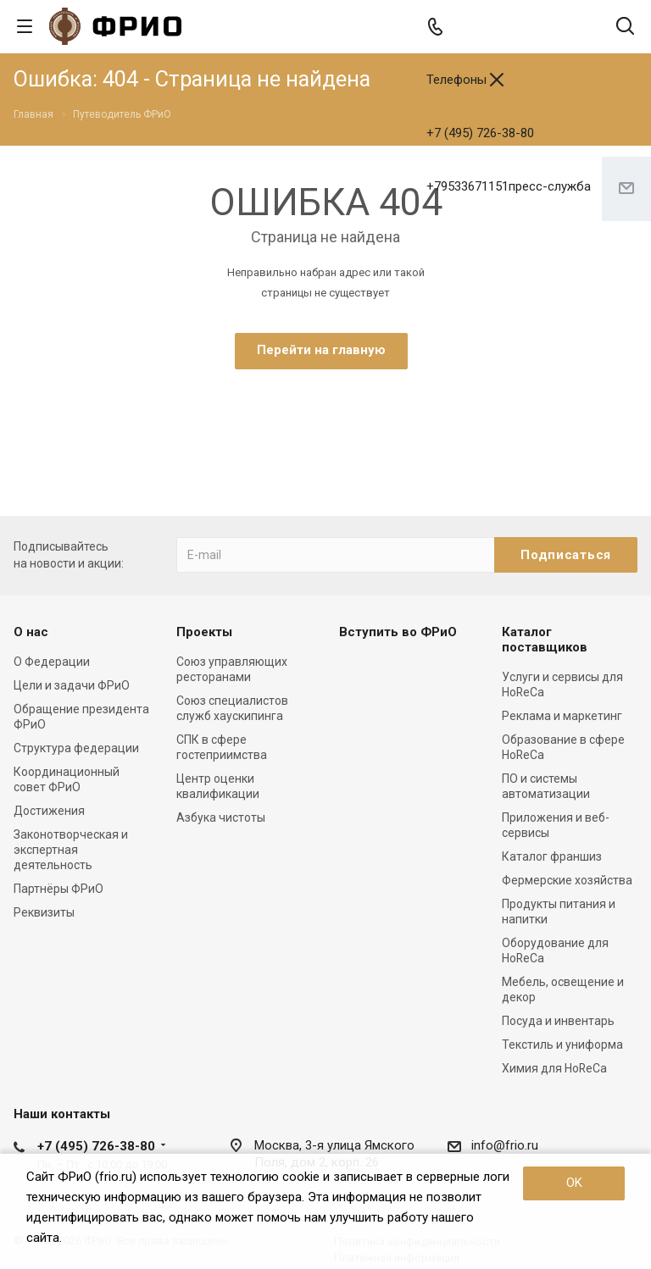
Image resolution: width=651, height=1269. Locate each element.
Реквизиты (44, 912)
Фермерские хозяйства (567, 880)
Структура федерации (76, 748)
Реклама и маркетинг (562, 716)
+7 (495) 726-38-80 (480, 133)
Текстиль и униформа (562, 1044)
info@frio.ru (504, 1145)
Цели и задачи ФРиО (72, 685)
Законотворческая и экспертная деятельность (71, 850)
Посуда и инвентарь (558, 1021)
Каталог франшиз (552, 856)
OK (574, 1182)
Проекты (204, 632)
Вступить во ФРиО (398, 632)
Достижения (49, 810)
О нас (31, 632)
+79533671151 (508, 186)
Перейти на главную (321, 349)
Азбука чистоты (220, 817)
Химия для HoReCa (554, 1068)
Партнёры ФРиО (58, 888)
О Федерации (52, 661)
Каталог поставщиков (544, 639)
